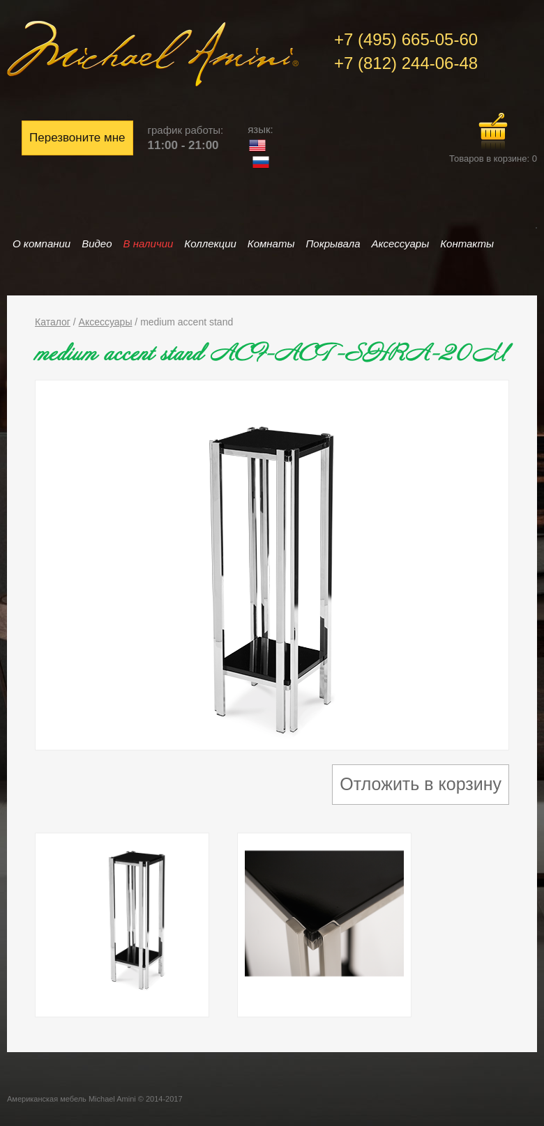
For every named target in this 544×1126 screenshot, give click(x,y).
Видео (97, 243)
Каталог (52, 321)
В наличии (148, 243)
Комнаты (271, 243)
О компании (41, 243)
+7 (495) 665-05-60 (406, 39)
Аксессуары (401, 243)
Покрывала (332, 243)
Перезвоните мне (77, 137)
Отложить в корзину (420, 784)
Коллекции (210, 243)
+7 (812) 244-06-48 (406, 63)
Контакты (467, 243)
